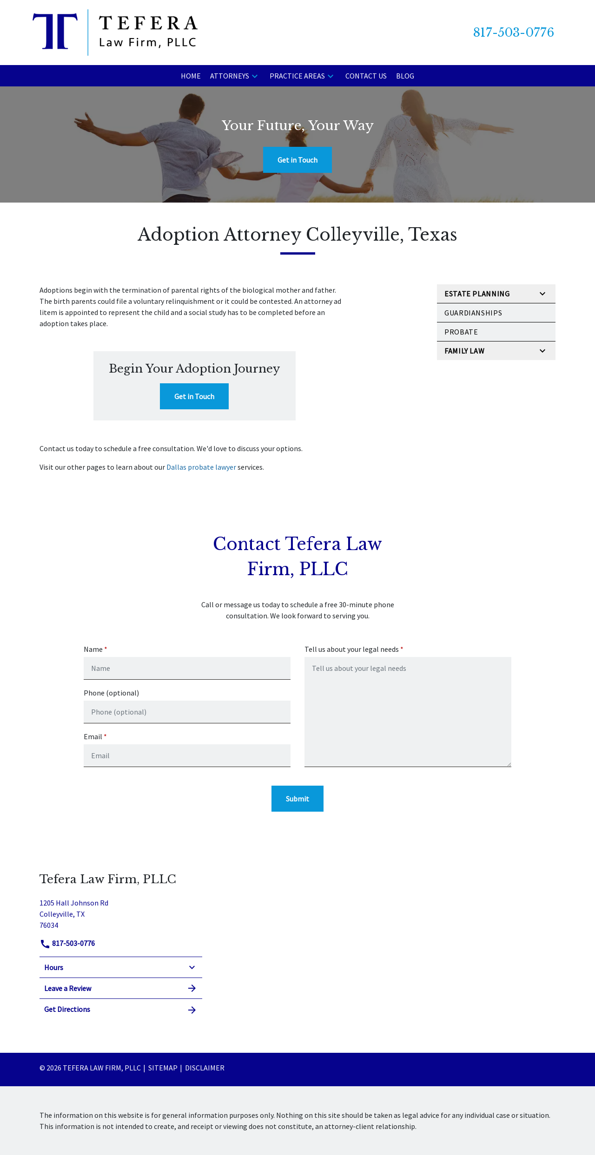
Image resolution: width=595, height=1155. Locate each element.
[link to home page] (115, 31)
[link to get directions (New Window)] (121, 913)
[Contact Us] (366, 75)
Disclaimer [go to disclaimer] (205, 1067)
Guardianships (473, 312)
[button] (254, 76)
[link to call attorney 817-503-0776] (513, 32)
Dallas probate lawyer (201, 467)
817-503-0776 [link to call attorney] (67, 943)
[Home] (191, 75)
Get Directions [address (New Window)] (121, 1010)
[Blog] (405, 75)
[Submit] (297, 799)
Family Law (464, 350)
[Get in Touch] (297, 160)
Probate (461, 331)
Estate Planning (477, 293)
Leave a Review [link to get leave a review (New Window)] (121, 988)
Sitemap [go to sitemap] (163, 1067)
